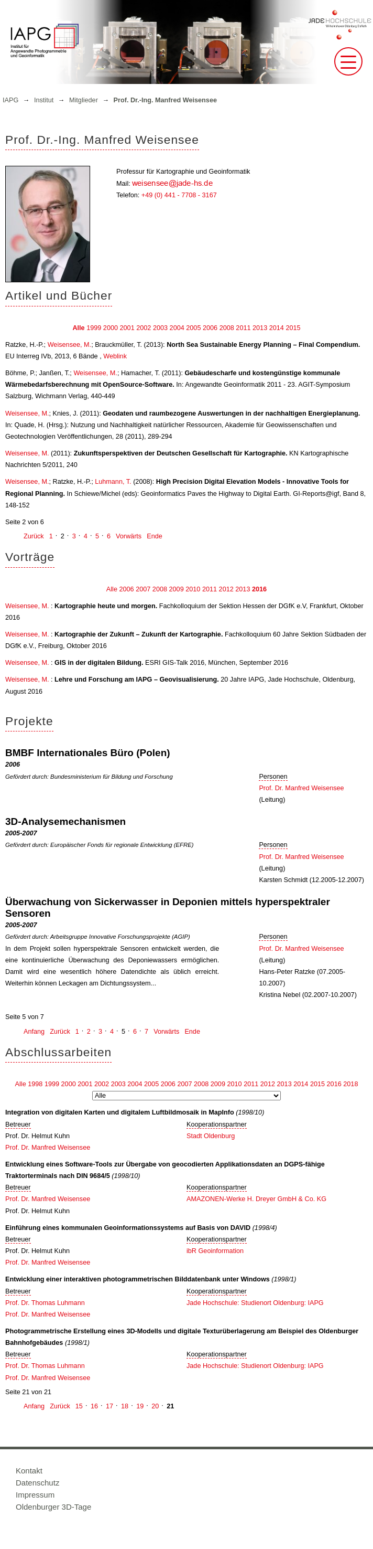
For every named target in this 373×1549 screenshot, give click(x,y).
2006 (210, 328)
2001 (127, 328)
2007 (143, 589)
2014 (276, 328)
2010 (192, 589)
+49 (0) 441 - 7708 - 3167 (179, 195)
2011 (243, 328)
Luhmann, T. (113, 481)
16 (94, 1406)
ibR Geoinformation (215, 1251)
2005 (193, 328)
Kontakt (29, 1470)
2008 (227, 328)
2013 (260, 328)
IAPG (10, 100)
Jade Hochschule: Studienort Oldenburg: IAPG (255, 1303)
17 (109, 1406)
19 (140, 1406)
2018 (350, 1084)
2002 (143, 328)
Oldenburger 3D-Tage (53, 1506)
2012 (226, 589)
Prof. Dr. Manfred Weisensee (301, 788)
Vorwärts (128, 536)
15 (79, 1406)
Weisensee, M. (69, 344)
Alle (78, 328)
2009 (176, 589)
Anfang (34, 1031)
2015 (293, 328)
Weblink (115, 356)
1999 (93, 328)
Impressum (35, 1494)
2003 (160, 328)
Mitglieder (83, 100)
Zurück (34, 536)
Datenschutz (37, 1482)
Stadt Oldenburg (210, 1136)
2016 (259, 589)
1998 (35, 1084)
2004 (177, 328)
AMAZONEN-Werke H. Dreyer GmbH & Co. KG (256, 1199)
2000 (110, 328)
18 (124, 1406)
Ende (154, 536)
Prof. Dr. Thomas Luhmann (45, 1303)
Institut (43, 100)
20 (155, 1406)
